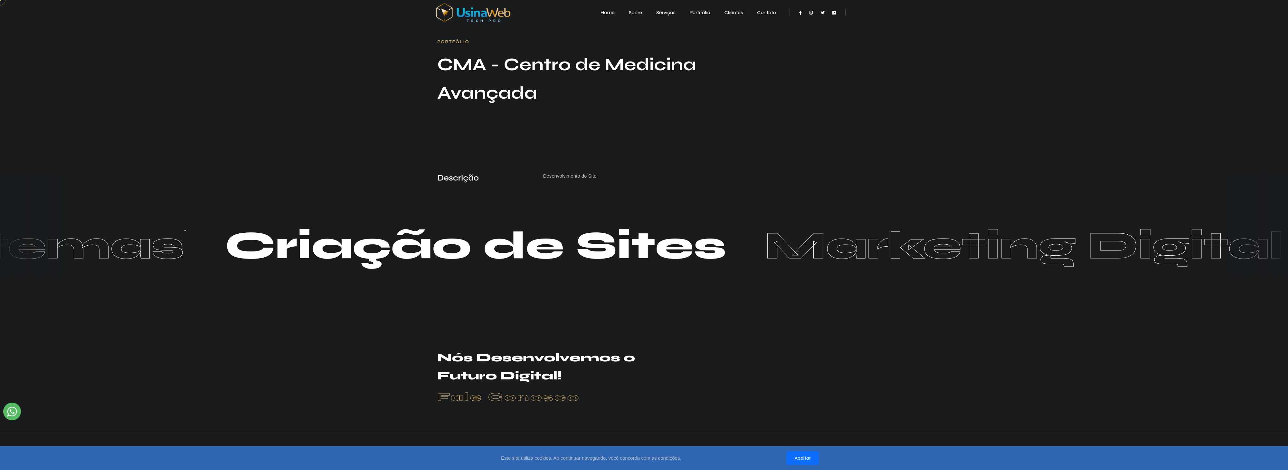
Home (608, 12)
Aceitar (802, 458)
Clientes (733, 12)
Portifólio (699, 12)
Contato (766, 12)
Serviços (666, 12)
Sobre (635, 12)
